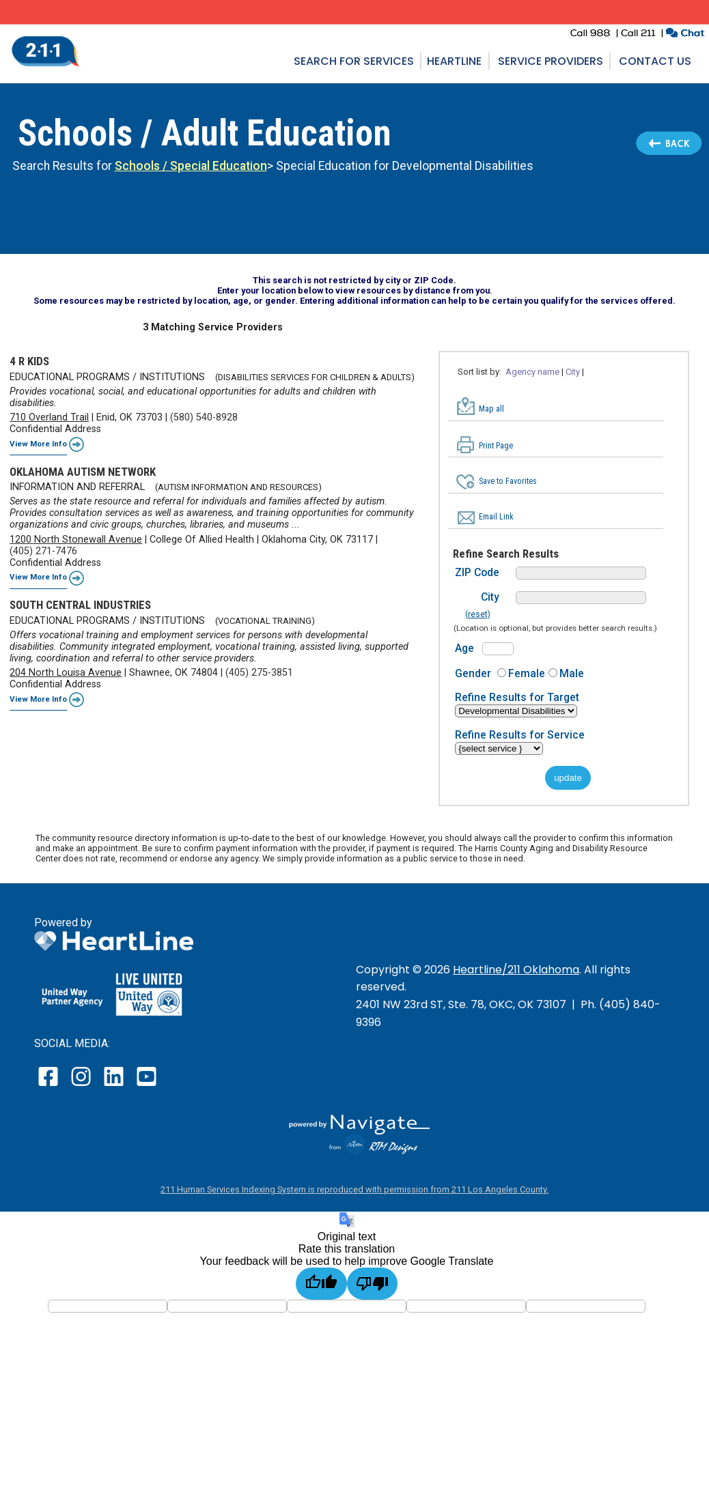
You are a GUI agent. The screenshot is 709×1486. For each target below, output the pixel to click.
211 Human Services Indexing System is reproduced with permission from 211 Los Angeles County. (354, 1189)
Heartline (454, 61)
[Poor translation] (372, 1284)
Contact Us (655, 61)
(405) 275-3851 (259, 672)
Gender (473, 673)
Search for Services (354, 61)
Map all (491, 409)
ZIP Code (477, 572)
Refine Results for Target (517, 697)
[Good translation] (321, 1284)
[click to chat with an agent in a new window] (685, 34)
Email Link (496, 516)
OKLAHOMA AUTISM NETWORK (83, 471)
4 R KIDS (29, 361)
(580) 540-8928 (204, 417)
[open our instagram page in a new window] (82, 1085)
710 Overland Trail (49, 417)
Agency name (532, 372)
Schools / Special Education (191, 166)
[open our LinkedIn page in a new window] (115, 1085)
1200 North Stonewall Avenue (76, 539)
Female (526, 673)
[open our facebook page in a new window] (50, 1085)
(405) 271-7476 (43, 551)
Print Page (496, 446)
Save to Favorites (508, 481)
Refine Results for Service (520, 734)
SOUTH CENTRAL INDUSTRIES (80, 605)
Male (571, 673)
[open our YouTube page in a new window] (146, 1085)
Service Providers (550, 61)
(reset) (477, 614)
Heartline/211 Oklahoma (516, 969)
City (573, 372)
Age (464, 648)
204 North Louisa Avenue (66, 672)
